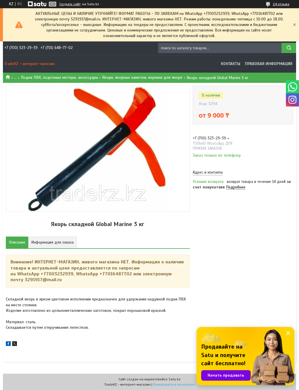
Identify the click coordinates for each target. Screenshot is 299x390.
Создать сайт (70, 4)
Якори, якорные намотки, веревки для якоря (142, 77)
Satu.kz (175, 379)
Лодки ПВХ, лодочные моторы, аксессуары (59, 77)
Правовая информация (268, 63)
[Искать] (289, 48)
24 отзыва (281, 4)
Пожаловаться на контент (174, 384)
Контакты (230, 63)
